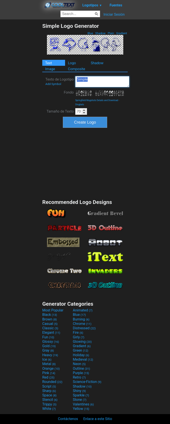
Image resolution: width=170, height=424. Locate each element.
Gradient (122, 33)
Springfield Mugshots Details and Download (96, 100)
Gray (48, 350)
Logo (72, 63)
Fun (48, 337)
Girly (78, 337)
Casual (50, 324)
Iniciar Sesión (114, 14)
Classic (50, 328)
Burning (81, 319)
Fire (78, 332)
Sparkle (81, 395)
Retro (79, 377)
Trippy (49, 404)
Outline (81, 368)
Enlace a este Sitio (97, 419)
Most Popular (53, 310)
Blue (90, 33)
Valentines (83, 404)
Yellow (81, 409)
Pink (48, 373)
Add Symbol (53, 84)
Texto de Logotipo (59, 81)
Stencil (49, 400)
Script (49, 386)
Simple (102, 81)
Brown (49, 319)
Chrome (82, 324)
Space (49, 395)
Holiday (81, 355)
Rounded (52, 382)
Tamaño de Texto (60, 111)
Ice (46, 359)
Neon (79, 364)
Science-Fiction (87, 382)
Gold (49, 346)
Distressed (84, 328)
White (49, 409)
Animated (83, 310)
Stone (79, 400)
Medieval (83, 359)
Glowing (82, 341)
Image (50, 69)
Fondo (69, 92)
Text (48, 63)
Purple (81, 373)
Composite (76, 69)
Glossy (50, 341)
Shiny (79, 391)
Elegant (51, 332)
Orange (51, 368)
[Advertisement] (21, 89)
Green (80, 350)
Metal (49, 364)
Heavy (50, 355)
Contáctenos (68, 419)
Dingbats (79, 104)
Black (49, 315)
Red (48, 377)
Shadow (100, 33)
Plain (111, 33)
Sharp (49, 391)
